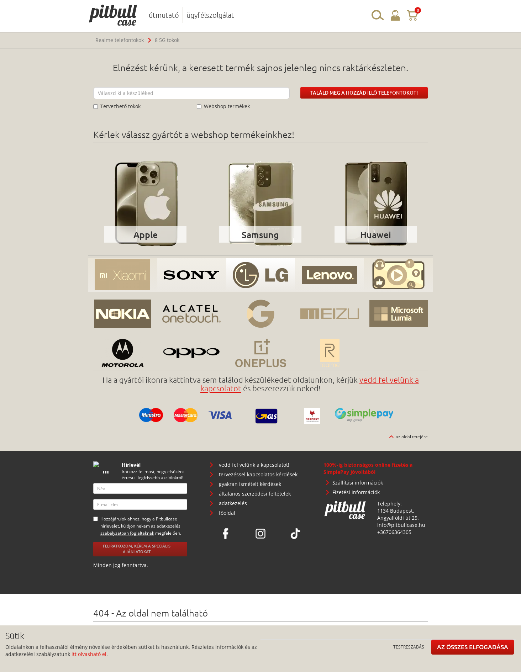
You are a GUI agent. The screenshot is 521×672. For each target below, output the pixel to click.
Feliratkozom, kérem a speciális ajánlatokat (136, 549)
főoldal (227, 512)
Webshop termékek (223, 106)
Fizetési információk (356, 492)
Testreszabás (408, 647)
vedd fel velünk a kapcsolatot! (254, 464)
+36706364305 (394, 532)
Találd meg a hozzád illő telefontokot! (364, 92)
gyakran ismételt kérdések (250, 484)
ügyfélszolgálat (210, 15)
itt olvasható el (89, 654)
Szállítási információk (357, 482)
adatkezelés (233, 503)
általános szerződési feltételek (255, 493)
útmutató (164, 15)
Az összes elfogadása (472, 647)
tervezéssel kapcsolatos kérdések (258, 474)
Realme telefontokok (119, 40)
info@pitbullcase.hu (401, 525)
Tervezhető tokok (117, 106)
